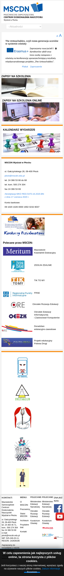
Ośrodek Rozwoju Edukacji (34, 514)
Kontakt (23, 532)
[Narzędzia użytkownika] (57, 47)
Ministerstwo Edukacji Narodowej (35, 504)
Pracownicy (25, 509)
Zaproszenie (36, 66)
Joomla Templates (20, 568)
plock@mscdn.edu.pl (15, 176)
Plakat (25, 66)
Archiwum (24, 520)
